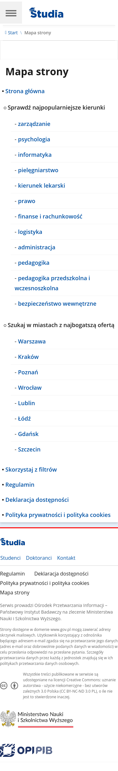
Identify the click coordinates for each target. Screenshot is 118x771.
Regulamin (12, 573)
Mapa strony (14, 592)
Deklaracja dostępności (61, 573)
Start (13, 32)
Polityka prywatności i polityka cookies (44, 583)
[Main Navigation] (11, 13)
